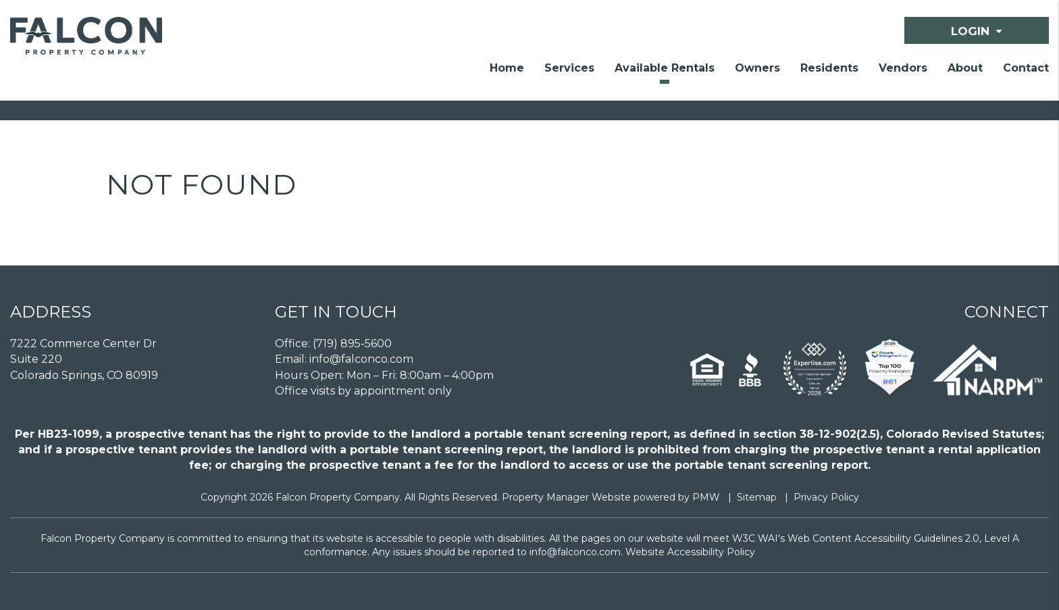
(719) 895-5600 (352, 343)
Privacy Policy (826, 497)
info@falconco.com (361, 359)
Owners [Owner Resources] (757, 67)
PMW (706, 497)
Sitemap (757, 497)
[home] (86, 34)
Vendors (903, 67)
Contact (1026, 67)
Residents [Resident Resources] (829, 67)
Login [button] (970, 31)
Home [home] (507, 67)
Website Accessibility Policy (690, 552)
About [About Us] (965, 67)
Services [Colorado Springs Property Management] (569, 67)
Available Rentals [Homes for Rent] (665, 67)
